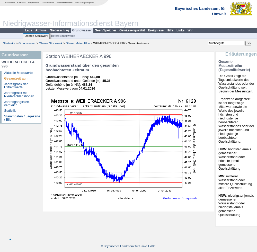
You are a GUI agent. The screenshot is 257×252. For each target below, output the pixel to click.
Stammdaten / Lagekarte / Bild (22, 117)
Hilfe (170, 30)
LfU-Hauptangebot (84, 2)
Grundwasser (82, 30)
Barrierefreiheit (65, 2)
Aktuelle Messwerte (18, 73)
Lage (28, 30)
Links (180, 30)
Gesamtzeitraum (16, 78)
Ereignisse (156, 30)
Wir (190, 30)
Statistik (10, 110)
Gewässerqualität (132, 30)
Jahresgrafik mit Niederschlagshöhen (19, 94)
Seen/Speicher (105, 30)
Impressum (33, 2)
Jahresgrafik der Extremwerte (16, 85)
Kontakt (21, 2)
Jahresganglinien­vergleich (17, 103)
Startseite (10, 2)
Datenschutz (48, 2)
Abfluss (41, 30)
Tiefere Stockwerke (63, 35)
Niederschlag (59, 30)
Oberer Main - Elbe (78, 43)
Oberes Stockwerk (36, 35)
